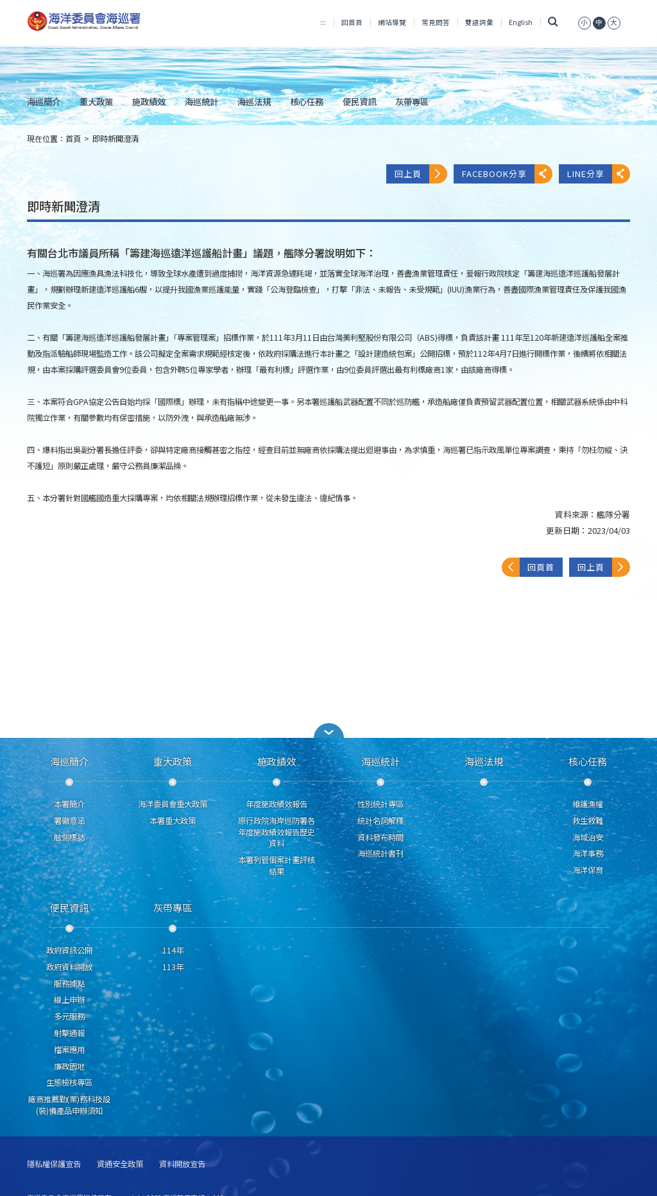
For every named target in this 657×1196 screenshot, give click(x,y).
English (521, 22)
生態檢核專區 (69, 1082)
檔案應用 (69, 1049)
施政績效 (149, 101)
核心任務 (306, 101)
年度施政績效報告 (276, 804)
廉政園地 (69, 1066)
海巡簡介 (43, 101)
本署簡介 (69, 804)
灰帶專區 (412, 101)
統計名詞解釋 (380, 820)
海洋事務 (587, 853)
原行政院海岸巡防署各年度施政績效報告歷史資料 (276, 832)
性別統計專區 (380, 804)
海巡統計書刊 (380, 853)
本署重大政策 (172, 820)
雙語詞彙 (479, 22)
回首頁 (352, 22)
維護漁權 (587, 804)
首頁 (73, 138)
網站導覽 (392, 22)
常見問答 (436, 22)
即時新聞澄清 (115, 138)
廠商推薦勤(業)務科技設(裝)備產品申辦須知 (69, 1104)
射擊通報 (69, 1033)
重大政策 (96, 101)
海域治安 (587, 837)
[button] (328, 730)
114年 (172, 950)
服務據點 (69, 983)
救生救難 (587, 820)
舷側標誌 (69, 837)
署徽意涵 (69, 820)
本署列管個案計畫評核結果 (276, 865)
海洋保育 (587, 870)
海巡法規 (254, 101)
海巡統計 (201, 101)
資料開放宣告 (182, 1164)
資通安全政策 (120, 1164)
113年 (172, 967)
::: (323, 22)
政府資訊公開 (69, 950)
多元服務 (69, 1016)
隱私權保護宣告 (54, 1164)
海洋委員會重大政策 (172, 804)
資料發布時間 (380, 837)
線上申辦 (69, 999)
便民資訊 (359, 101)
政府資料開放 (69, 967)
